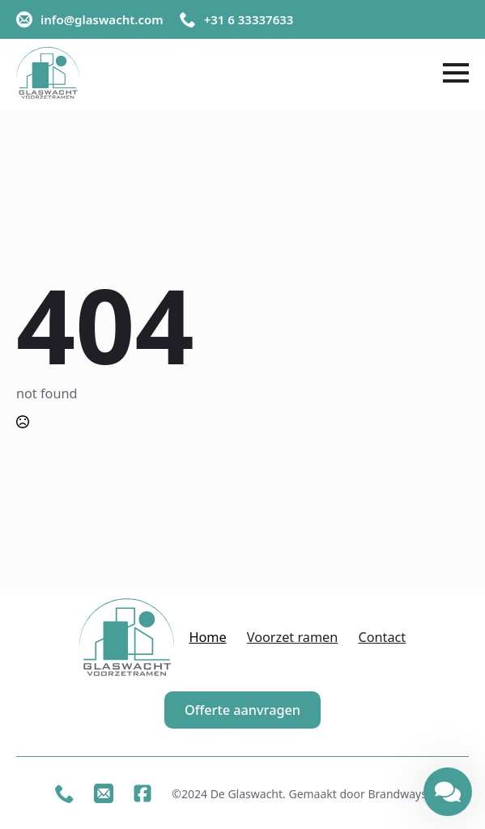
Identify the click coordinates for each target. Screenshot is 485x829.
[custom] (64, 793)
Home (207, 637)
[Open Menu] (456, 73)
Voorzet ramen (292, 637)
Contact (382, 637)
